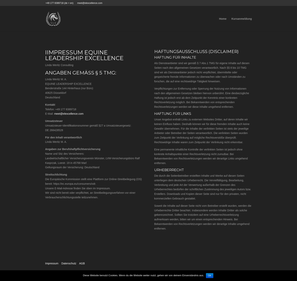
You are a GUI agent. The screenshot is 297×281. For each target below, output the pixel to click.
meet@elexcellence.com (68, 113)
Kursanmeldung (241, 18)
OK (209, 275)
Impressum (51, 263)
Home (223, 18)
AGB (82, 263)
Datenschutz (68, 263)
